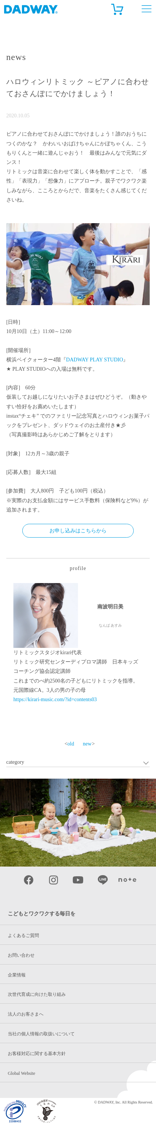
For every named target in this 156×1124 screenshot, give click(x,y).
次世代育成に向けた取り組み (37, 994)
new (87, 744)
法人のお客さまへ (25, 1014)
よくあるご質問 (23, 935)
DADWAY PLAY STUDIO (94, 359)
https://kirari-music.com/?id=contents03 (55, 699)
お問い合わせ (21, 955)
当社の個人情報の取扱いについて (41, 1033)
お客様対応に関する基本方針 (37, 1053)
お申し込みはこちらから (78, 530)
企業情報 (17, 975)
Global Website (21, 1073)
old (71, 744)
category (15, 762)
